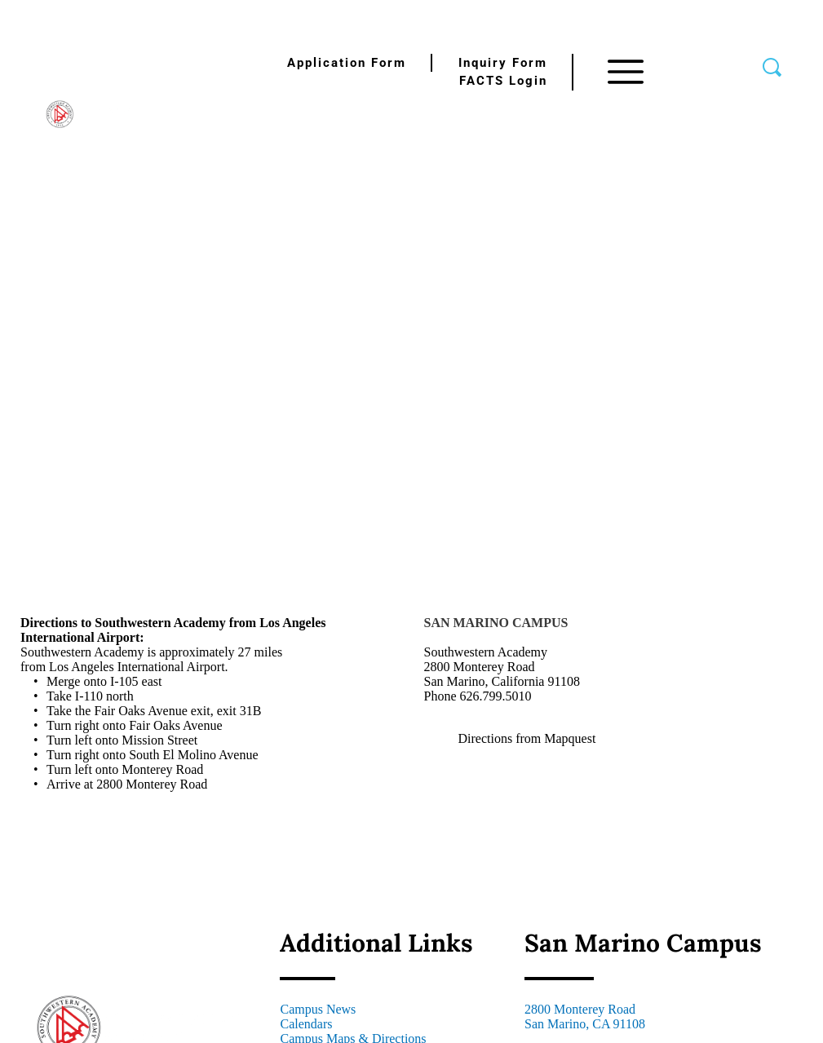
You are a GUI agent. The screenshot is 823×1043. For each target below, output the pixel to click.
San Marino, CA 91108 (584, 1024)
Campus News (318, 1009)
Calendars (306, 1024)
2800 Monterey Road (579, 1009)
